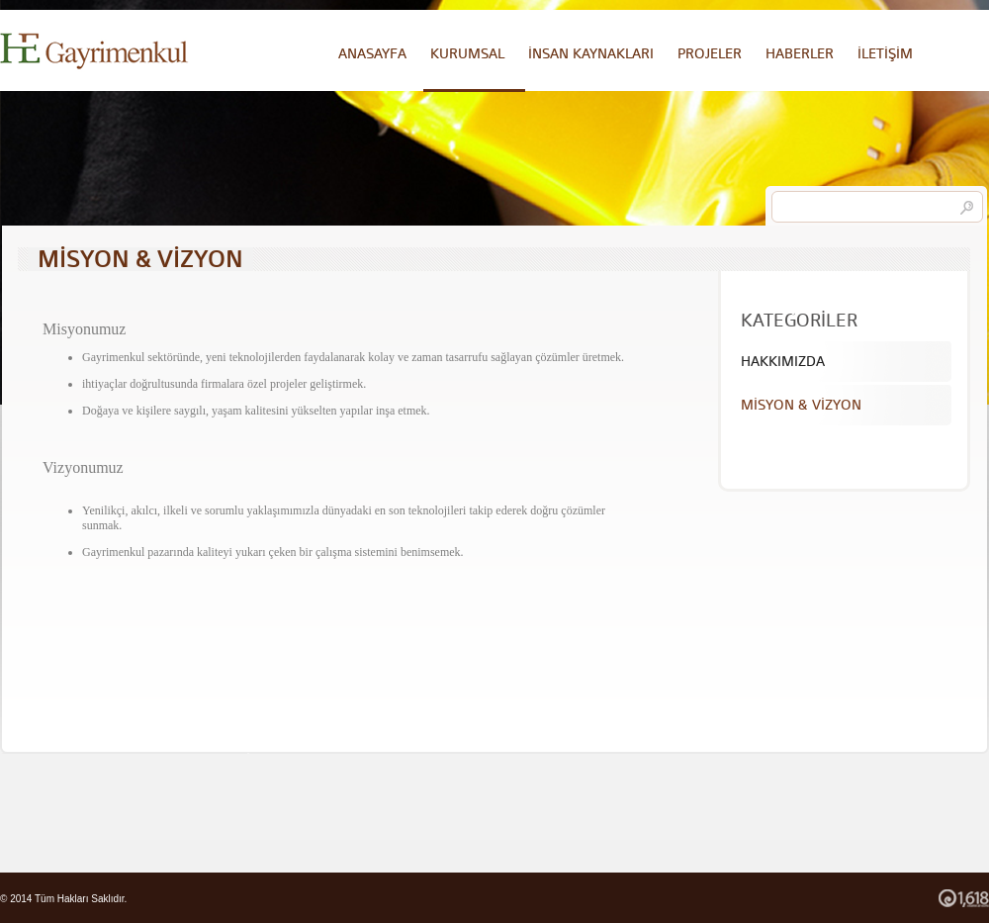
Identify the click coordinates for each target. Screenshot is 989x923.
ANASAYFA (372, 54)
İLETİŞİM (885, 54)
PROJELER (709, 54)
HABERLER (799, 54)
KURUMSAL (467, 54)
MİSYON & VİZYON (801, 405)
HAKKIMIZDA (783, 361)
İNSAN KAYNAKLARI (591, 54)
